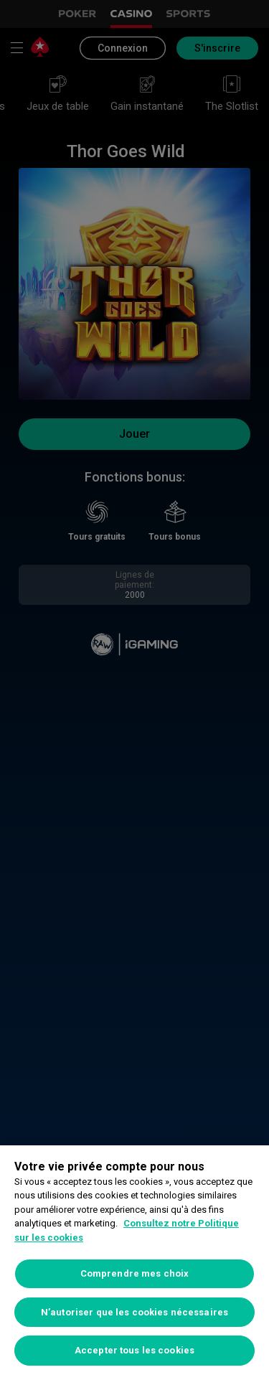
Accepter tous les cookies (134, 1350)
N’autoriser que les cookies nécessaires (134, 1312)
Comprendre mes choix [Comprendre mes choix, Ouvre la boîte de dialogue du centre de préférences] (134, 1273)
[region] (134, 1262)
